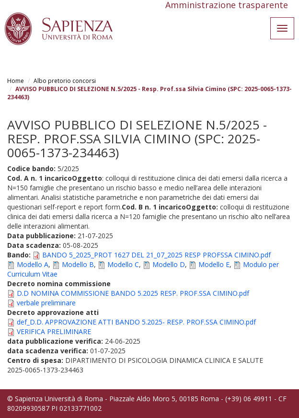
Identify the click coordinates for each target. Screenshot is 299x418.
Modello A (32, 264)
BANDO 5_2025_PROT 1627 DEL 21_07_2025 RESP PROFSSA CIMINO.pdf (156, 254)
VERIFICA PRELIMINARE (54, 331)
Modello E (214, 264)
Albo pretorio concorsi (65, 81)
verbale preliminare (46, 302)
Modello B (78, 264)
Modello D (168, 264)
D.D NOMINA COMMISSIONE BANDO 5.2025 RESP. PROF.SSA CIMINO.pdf (133, 293)
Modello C (123, 264)
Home (15, 81)
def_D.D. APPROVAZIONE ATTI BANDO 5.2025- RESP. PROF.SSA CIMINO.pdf (136, 321)
